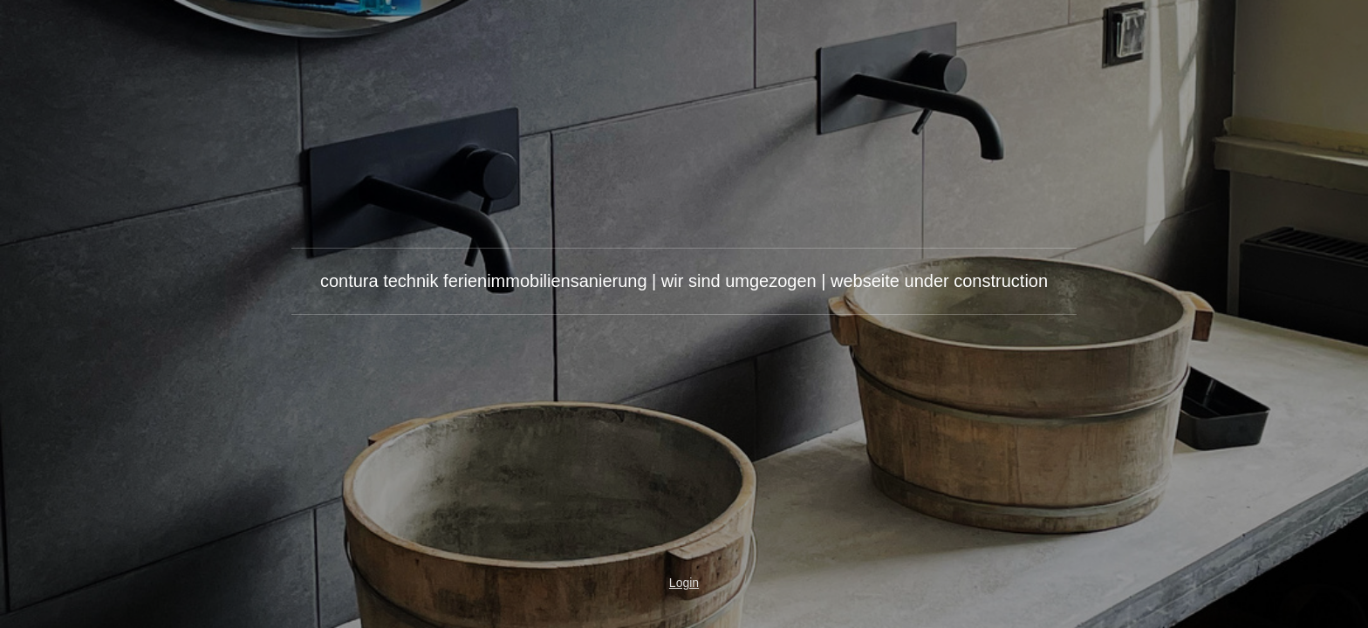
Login (684, 583)
